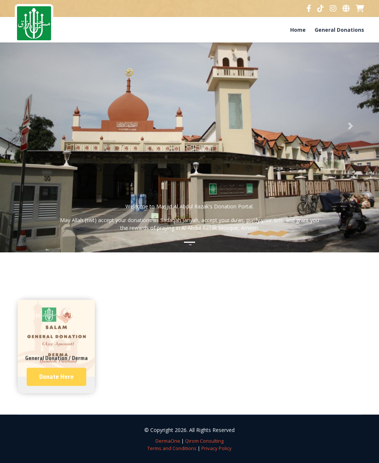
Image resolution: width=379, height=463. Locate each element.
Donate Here (56, 390)
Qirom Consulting (204, 441)
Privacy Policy (216, 448)
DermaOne (167, 441)
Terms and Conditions (172, 448)
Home (298, 29)
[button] (28, 126)
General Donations (339, 29)
